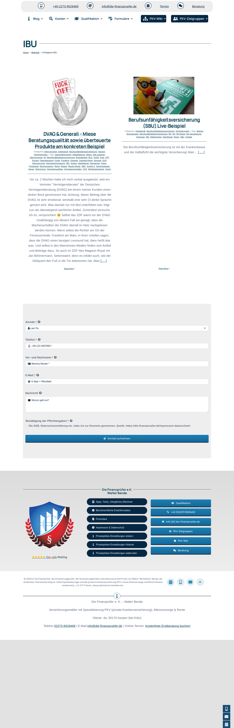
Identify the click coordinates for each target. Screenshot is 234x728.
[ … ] (172, 152)
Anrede (31, 407)
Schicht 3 (91, 166)
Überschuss (40, 169)
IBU (68, 163)
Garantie (74, 160)
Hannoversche (38, 163)
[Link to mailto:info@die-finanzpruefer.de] (90, 5)
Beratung (198, 6)
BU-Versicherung (164, 134)
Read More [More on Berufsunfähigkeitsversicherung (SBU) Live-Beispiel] (134, 160)
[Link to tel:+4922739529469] (41, 5)
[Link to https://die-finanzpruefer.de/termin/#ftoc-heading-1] (148, 5)
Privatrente (34, 166)
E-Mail (30, 461)
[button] (117, 621)
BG (140, 134)
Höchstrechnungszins (55, 163)
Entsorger (111, 137)
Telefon (31, 425)
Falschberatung (46, 160)
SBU (84, 166)
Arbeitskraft (63, 152)
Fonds (57, 160)
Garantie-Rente (86, 160)
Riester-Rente (74, 166)
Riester (64, 166)
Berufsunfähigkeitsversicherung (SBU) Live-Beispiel (135, 122)
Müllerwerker (126, 137)
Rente (57, 166)
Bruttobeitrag (81, 157)
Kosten (74, 163)
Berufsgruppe (103, 134)
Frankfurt (65, 160)
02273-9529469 (64, 711)
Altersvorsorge (50, 152)
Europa (35, 160)
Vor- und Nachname (39, 443)
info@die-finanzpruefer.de (119, 6)
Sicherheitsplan (103, 166)
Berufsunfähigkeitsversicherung (83, 152)
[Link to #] (200, 668)
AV (45, 157)
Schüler (159, 137)
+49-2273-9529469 (65, 6)
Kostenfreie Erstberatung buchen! (167, 711)
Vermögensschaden (73, 169)
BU (144, 134)
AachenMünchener (63, 155)
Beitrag (170, 131)
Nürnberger (139, 137)
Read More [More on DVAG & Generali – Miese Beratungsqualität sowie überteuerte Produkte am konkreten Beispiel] (69, 269)
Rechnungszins (46, 166)
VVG (85, 169)
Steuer (31, 169)
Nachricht (31, 478)
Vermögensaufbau (55, 169)
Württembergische (96, 169)
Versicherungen (41, 155)
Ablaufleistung (78, 155)
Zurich (108, 169)
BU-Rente (151, 134)
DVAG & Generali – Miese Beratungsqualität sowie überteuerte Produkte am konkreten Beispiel (70, 139)
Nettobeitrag (83, 163)
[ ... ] (103, 260)
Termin (164, 6)
